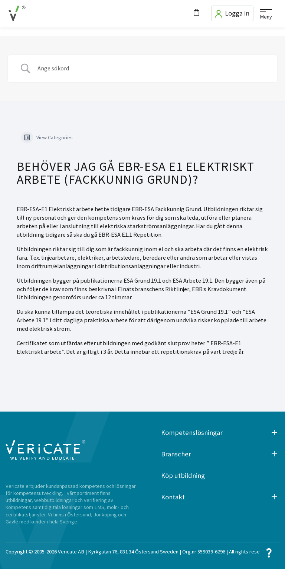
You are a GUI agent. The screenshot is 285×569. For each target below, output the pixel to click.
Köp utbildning (183, 475)
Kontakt (173, 497)
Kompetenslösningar (192, 432)
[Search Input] (152, 68)
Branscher (176, 454)
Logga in (232, 13)
